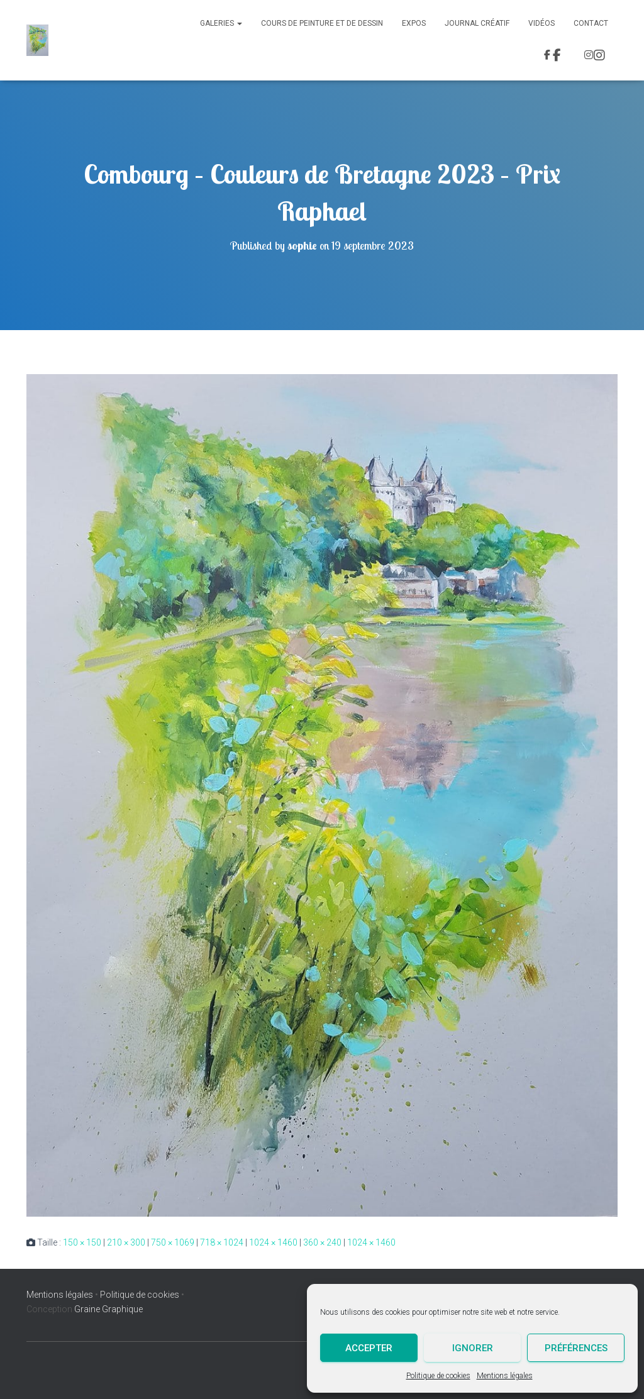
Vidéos (541, 23)
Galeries (221, 23)
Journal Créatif (477, 23)
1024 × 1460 (273, 1242)
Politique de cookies (438, 1375)
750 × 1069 (172, 1242)
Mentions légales (505, 1375)
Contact (591, 23)
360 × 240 (322, 1242)
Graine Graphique (108, 1309)
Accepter (368, 1348)
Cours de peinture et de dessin (322, 23)
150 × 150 (82, 1242)
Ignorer (472, 1348)
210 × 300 (126, 1242)
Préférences (576, 1348)
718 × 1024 (221, 1242)
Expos (414, 23)
